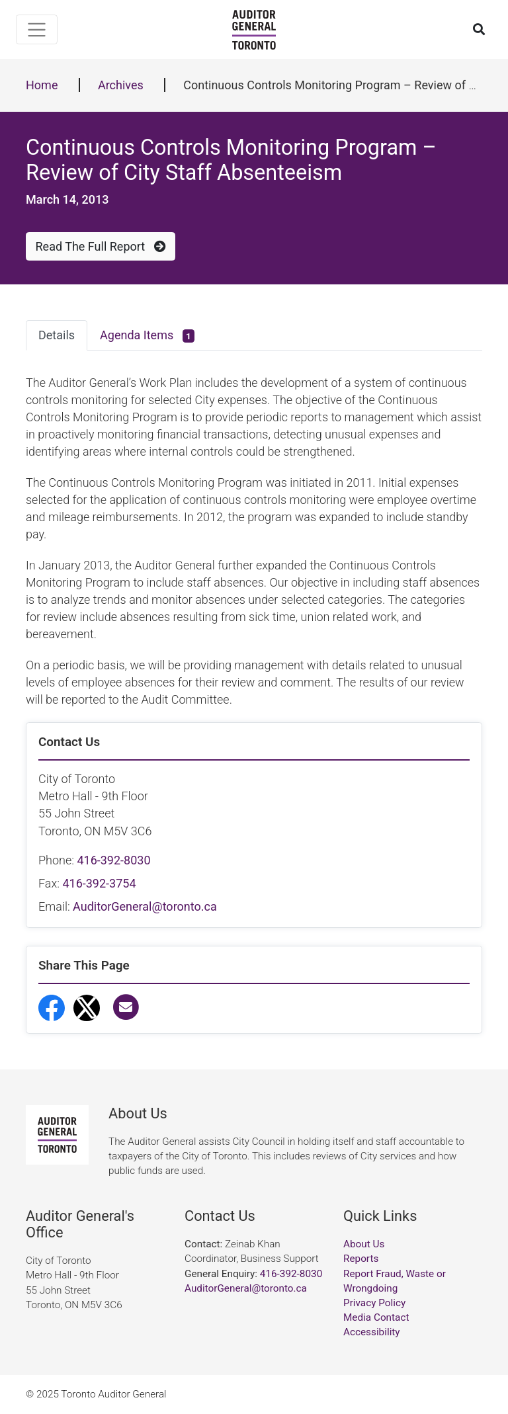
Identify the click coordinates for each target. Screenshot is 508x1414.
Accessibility (371, 1332)
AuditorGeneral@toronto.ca (145, 906)
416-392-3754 (99, 883)
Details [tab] (56, 335)
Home (42, 85)
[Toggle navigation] (37, 29)
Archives (121, 85)
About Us (363, 1244)
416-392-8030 (113, 860)
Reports (360, 1259)
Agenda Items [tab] (147, 335)
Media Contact (376, 1317)
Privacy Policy (374, 1303)
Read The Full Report (101, 246)
